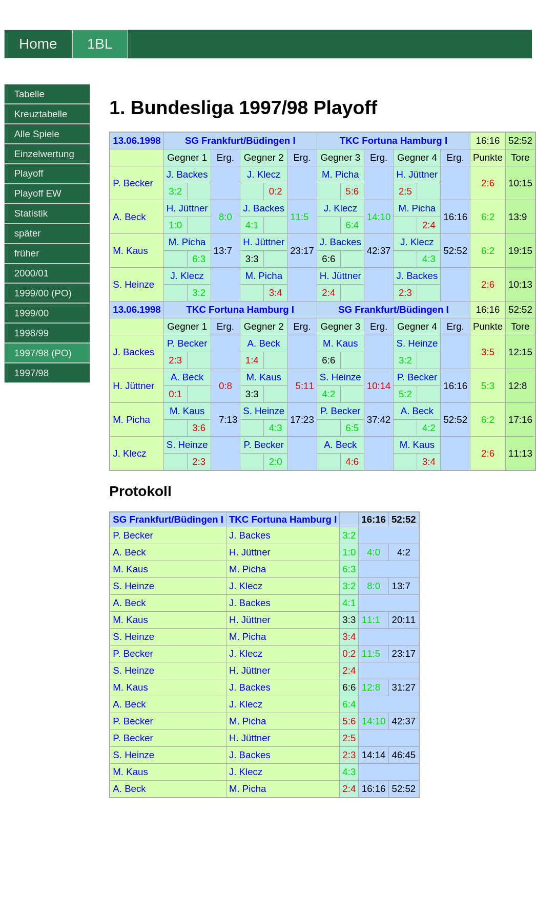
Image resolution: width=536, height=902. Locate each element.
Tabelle (29, 94)
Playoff (29, 173)
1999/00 (31, 313)
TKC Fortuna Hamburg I (393, 140)
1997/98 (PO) (43, 353)
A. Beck (129, 216)
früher (26, 253)
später (27, 233)
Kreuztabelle (41, 114)
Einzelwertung (44, 153)
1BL (100, 44)
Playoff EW (37, 193)
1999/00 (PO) (43, 293)
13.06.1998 (136, 140)
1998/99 (31, 333)
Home (38, 44)
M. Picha (340, 174)
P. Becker (133, 183)
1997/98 (31, 373)
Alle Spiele (36, 133)
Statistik (31, 213)
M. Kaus (130, 250)
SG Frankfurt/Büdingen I (240, 140)
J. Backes (187, 174)
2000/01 (31, 273)
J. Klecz (263, 174)
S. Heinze (133, 284)
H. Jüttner (417, 174)
